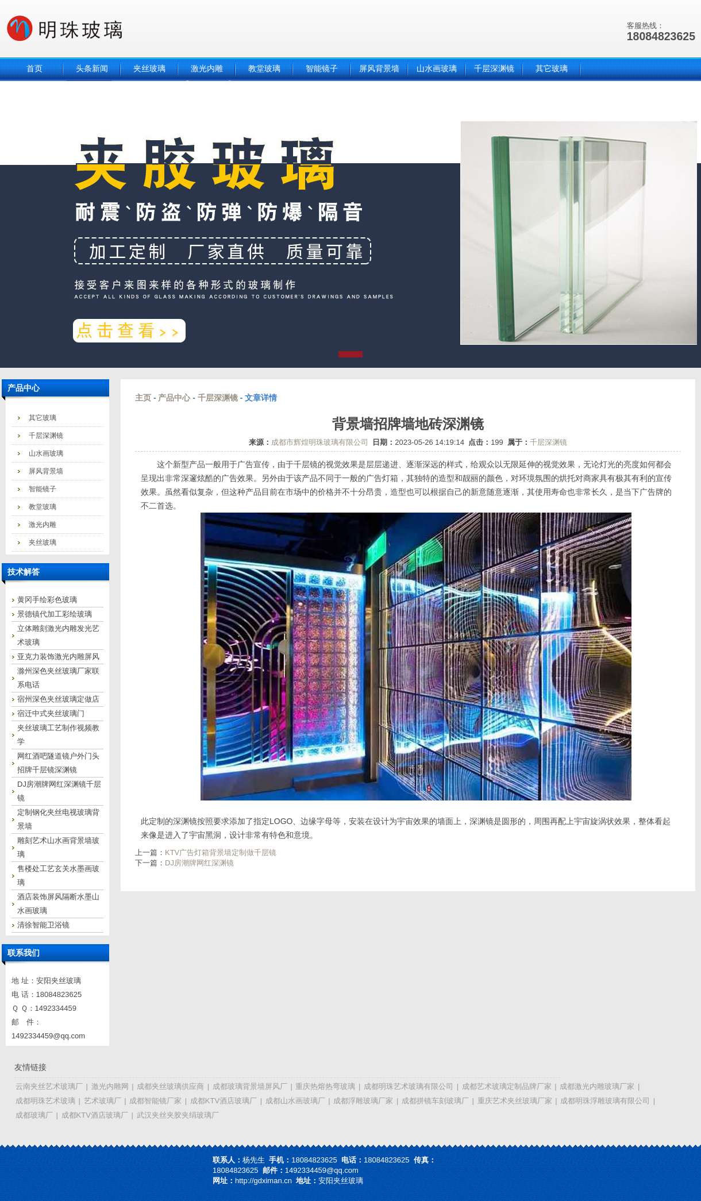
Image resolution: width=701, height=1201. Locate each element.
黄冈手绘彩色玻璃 (47, 599)
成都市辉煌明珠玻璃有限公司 (319, 442)
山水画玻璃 (46, 453)
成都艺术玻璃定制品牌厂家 (507, 1086)
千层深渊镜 (46, 436)
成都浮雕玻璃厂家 (363, 1100)
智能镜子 (42, 489)
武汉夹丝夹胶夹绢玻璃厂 (178, 1115)
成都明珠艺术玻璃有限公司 (408, 1086)
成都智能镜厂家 (155, 1100)
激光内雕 (42, 525)
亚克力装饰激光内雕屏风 (58, 656)
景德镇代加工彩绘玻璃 (54, 614)
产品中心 (174, 397)
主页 (143, 397)
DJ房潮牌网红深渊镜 (199, 863)
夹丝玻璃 (42, 542)
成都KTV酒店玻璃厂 (223, 1100)
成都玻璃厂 (34, 1115)
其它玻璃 (42, 418)
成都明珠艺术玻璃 (45, 1100)
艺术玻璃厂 (102, 1100)
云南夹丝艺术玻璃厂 (49, 1086)
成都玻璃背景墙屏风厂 (250, 1086)
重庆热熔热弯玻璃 (325, 1086)
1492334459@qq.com (48, 1035)
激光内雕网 (110, 1086)
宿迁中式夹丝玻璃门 (50, 713)
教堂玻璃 (42, 507)
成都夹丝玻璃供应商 (170, 1086)
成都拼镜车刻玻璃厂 (435, 1100)
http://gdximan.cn (263, 1180)
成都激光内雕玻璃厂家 (597, 1086)
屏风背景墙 (46, 471)
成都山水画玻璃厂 (295, 1100)
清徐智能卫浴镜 (43, 925)
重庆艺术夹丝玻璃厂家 (514, 1100)
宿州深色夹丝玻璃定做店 (58, 699)
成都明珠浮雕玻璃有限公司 (605, 1100)
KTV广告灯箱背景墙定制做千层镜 (220, 852)
